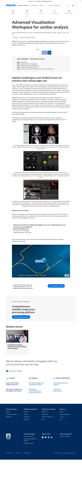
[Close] (80, 1)
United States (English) (46, 1)
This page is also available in (34, 1)
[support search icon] (69, 5)
